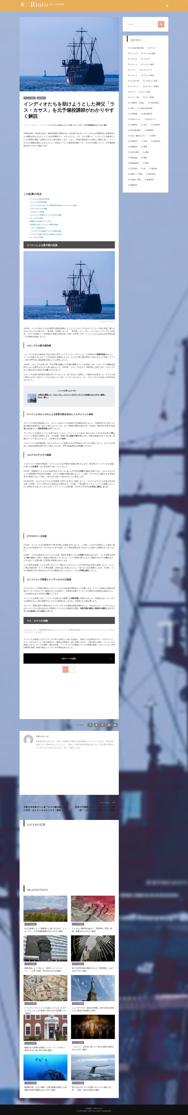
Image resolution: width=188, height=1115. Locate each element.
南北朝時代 (148, 114)
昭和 (145, 158)
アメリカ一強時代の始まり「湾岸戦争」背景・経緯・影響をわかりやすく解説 (92, 929)
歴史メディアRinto (30, 125)
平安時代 (133, 141)
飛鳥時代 (133, 185)
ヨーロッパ (134, 86)
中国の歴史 (154, 103)
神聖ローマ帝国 (136, 174)
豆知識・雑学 (135, 180)
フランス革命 (149, 75)
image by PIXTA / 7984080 (107, 321)
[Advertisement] (45, 170)
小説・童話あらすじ (138, 136)
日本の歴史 (134, 152)
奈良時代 (156, 125)
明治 (147, 152)
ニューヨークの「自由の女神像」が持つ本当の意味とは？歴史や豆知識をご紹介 (93, 1009)
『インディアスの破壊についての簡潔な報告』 (46, 231)
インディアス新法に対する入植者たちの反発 (45, 234)
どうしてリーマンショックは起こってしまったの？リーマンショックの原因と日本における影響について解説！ (45, 1010)
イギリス (133, 59)
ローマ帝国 (149, 97)
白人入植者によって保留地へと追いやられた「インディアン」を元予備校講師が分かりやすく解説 (45, 929)
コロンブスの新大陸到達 (38, 202)
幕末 (153, 136)
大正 (145, 125)
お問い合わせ (98, 1108)
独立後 (154, 169)
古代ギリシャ (135, 119)
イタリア (147, 59)
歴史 (147, 163)
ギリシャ (133, 64)
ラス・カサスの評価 (36, 237)
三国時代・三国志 (137, 103)
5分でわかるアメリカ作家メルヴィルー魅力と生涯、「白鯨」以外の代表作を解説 (91, 1088)
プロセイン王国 (151, 81)
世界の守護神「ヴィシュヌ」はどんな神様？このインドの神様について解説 (95, 808)
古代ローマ (151, 119)
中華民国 (133, 114)
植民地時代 (41, 98)
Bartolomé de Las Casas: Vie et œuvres (94, 630)
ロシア (133, 92)
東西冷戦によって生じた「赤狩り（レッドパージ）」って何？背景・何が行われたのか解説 (43, 969)
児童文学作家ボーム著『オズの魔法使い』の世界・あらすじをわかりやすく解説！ (45, 808)
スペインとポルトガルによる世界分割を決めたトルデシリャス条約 (53, 205)
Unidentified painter (30, 630)
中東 (132, 108)
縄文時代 (152, 174)
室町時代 (150, 130)
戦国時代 (133, 147)
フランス (133, 75)
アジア (152, 48)
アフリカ (133, 53)
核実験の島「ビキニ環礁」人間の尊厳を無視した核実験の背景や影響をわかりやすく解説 (45, 1088)
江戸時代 (133, 169)
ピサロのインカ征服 (37, 212)
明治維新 (133, 158)
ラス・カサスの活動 (36, 218)
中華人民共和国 (146, 108)
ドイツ (133, 70)
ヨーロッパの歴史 (152, 86)
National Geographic (61, 630)
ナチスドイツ (147, 70)
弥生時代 (156, 141)
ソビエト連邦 (149, 64)
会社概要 (88, 1108)
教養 (145, 147)
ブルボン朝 (134, 81)
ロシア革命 (146, 92)
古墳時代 (133, 125)
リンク (35, 632)
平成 (145, 141)
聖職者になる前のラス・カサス (41, 221)
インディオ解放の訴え (38, 228)
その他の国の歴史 (137, 48)
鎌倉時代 (150, 180)
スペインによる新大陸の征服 (39, 199)
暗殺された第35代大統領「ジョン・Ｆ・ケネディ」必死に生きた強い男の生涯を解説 (45, 1048)
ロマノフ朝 (134, 97)
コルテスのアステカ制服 (38, 209)
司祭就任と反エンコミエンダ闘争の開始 (44, 224)
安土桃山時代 (135, 130)
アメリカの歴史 (30, 98)
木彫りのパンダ (42, 736)
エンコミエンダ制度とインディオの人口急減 (45, 215)
